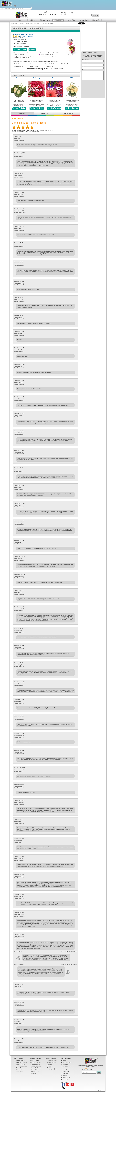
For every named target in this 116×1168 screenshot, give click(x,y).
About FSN (71, 20)
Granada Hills (28, 23)
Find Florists (58, 20)
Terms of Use (66, 1079)
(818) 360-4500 (22, 42)
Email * (84, 66)
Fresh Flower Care (36, 1062)
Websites (49, 1064)
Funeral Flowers (20, 1068)
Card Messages (36, 1064)
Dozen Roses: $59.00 (20, 54)
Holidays (18, 78)
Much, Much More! (52, 1070)
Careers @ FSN (67, 1066)
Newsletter (65, 1073)
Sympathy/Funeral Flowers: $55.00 (24, 56)
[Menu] (15, 6)
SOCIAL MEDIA (68, 113)
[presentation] (93, 89)
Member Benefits (51, 1062)
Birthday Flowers (20, 1060)
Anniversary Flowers (21, 1062)
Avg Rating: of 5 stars (26, 36)
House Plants (19, 1072)
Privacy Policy (66, 1077)
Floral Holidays (35, 1070)
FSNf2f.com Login (52, 1060)
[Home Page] (7, 6)
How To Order (18, 108)
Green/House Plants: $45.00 (47, 56)
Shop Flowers (32, 20)
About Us (65, 1060)
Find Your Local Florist (88, 1070)
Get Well (72, 78)
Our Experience (67, 1062)
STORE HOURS (45, 113)
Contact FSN (84, 20)
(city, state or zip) (67, 12)
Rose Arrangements (21, 1064)
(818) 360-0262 (21, 43)
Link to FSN (66, 1070)
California (21, 23)
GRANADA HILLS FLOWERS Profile (43, 23)
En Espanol (66, 1072)
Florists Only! (97, 20)
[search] (31, 8)
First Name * (85, 59)
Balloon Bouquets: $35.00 (21, 57)
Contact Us (65, 1064)
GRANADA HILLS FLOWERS (23, 34)
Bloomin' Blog (45, 20)
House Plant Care (36, 1066)
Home (19, 20)
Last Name (85, 63)
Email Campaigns (51, 1068)
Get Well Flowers (20, 1070)
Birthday (54, 78)
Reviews (65, 1068)
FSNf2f (49, 1066)
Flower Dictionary (36, 1068)
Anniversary (36, 78)
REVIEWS (22, 113)
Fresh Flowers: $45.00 (46, 54)
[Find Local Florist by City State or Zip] (15, 9)
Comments (85, 70)
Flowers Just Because (22, 1066)
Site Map (65, 1075)
